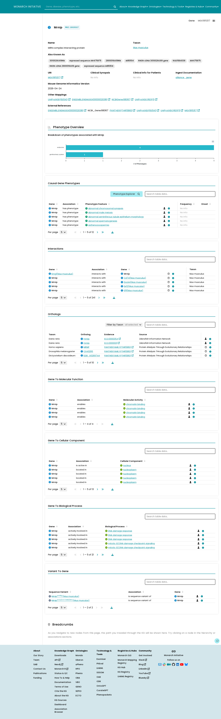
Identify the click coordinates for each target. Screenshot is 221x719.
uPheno (79, 664)
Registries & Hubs (194, 6)
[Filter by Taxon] (124, 325)
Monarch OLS (124, 655)
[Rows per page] (63, 232)
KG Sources (61, 700)
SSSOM (100, 672)
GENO (78, 686)
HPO (78, 668)
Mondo (79, 655)
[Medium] (169, 664)
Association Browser (61, 711)
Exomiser (101, 659)
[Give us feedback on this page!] (217, 640)
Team (36, 660)
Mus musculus (140, 47)
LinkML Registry (125, 676)
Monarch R (61, 668)
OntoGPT (101, 685)
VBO (78, 682)
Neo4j (59, 664)
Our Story (38, 655)
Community (211, 6)
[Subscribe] (159, 664)
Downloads (60, 655)
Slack (143, 660)
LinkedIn (144, 668)
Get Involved (145, 655)
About (123, 6)
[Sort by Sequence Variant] (70, 591)
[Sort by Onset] (209, 203)
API (57, 660)
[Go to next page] (97, 232)
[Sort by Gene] (56, 203)
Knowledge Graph (138, 6)
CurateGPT (102, 690)
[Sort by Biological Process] (126, 526)
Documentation (63, 682)
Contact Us (39, 668)
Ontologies (155, 6)
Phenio (79, 673)
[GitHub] (173, 664)
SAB (35, 664)
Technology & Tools (173, 6)
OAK (99, 677)
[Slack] (164, 664)
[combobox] (81, 7)
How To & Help (62, 677)
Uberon (79, 660)
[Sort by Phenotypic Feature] (108, 203)
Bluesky (144, 677)
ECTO (78, 695)
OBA (78, 677)
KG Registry (124, 671)
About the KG (62, 695)
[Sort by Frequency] (193, 203)
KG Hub (121, 667)
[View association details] (168, 208)
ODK (99, 681)
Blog (142, 664)
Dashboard (60, 704)
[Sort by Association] (77, 203)
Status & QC (61, 673)
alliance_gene (184, 77)
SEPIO (78, 691)
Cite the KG (61, 691)
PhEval (100, 663)
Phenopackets (104, 694)
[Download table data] (112, 232)
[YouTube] (182, 664)
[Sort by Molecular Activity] (144, 399)
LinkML (100, 668)
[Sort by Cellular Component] (144, 460)
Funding (37, 677)
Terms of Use (61, 686)
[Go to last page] (102, 232)
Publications (40, 673)
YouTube (144, 673)
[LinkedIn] (177, 664)
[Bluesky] (186, 664)
